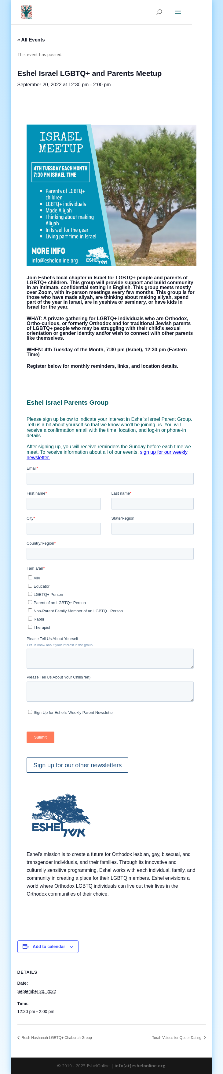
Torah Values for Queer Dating (177, 1038)
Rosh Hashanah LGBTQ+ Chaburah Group (56, 1038)
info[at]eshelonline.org (140, 1066)
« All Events (31, 39)
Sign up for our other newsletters (77, 765)
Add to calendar (49, 946)
